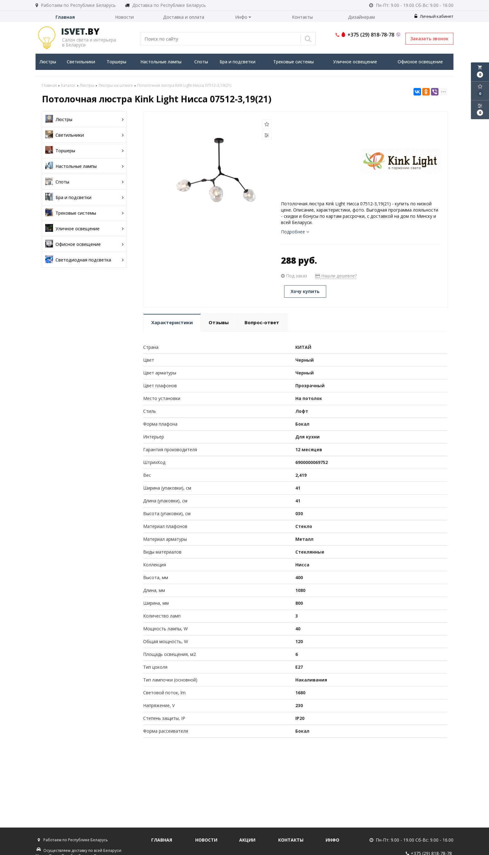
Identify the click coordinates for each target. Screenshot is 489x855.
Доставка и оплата (183, 17)
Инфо (243, 17)
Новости (124, 17)
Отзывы (219, 322)
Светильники (81, 62)
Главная (65, 17)
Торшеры (116, 62)
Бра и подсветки (237, 62)
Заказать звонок (429, 39)
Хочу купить (305, 291)
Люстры (47, 62)
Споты (201, 62)
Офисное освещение (420, 62)
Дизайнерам (361, 17)
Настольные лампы (161, 62)
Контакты (302, 17)
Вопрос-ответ (261, 322)
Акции (247, 840)
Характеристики (172, 322)
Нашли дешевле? (336, 276)
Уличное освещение (355, 62)
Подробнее (295, 232)
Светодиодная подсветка (84, 259)
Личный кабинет (433, 16)
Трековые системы (293, 62)
